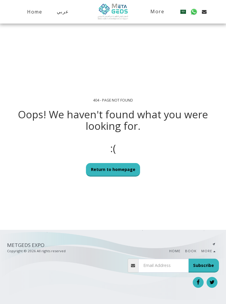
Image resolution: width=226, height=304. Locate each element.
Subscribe (203, 265)
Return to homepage (113, 169)
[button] (63, 11)
